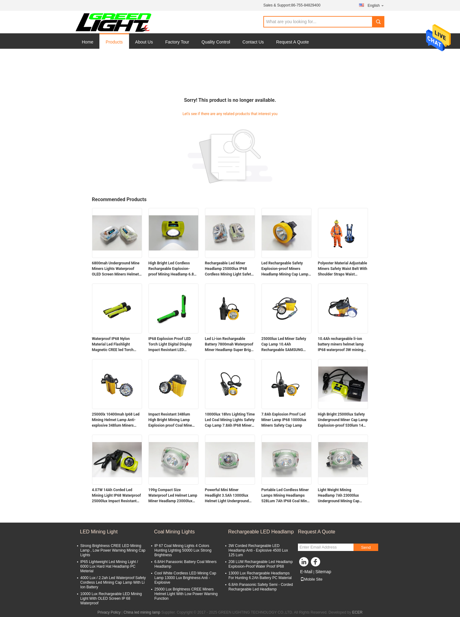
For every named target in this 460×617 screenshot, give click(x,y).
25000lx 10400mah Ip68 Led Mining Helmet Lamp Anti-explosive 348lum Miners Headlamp (116, 420)
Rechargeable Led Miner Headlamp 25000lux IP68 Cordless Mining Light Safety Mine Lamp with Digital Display (229, 269)
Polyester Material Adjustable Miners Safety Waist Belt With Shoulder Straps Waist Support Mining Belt (342, 269)
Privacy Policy (109, 612)
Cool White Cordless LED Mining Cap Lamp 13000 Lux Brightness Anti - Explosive (185, 578)
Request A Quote (292, 41)
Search (378, 21)
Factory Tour (177, 41)
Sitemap (323, 571)
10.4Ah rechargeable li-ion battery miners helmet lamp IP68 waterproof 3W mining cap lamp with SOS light (341, 345)
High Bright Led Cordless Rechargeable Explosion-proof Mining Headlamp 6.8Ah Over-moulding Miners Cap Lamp (173, 269)
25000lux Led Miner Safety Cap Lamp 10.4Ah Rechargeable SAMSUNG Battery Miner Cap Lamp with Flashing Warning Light (285, 345)
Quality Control (216, 41)
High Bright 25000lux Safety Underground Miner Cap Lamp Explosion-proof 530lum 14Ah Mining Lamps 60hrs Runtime (343, 420)
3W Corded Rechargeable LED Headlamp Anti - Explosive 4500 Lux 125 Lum (258, 550)
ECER (357, 612)
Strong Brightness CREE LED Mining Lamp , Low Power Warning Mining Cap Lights (112, 550)
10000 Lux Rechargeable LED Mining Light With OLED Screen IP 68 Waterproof (111, 598)
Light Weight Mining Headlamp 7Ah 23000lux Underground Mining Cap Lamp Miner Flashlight (338, 496)
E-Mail (306, 571)
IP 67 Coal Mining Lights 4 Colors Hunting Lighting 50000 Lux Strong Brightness (182, 550)
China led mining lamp (141, 612)
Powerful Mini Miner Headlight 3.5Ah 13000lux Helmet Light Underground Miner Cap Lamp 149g (227, 496)
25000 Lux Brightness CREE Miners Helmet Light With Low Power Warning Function (186, 594)
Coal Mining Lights (174, 531)
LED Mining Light (99, 531)
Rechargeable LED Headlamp (261, 531)
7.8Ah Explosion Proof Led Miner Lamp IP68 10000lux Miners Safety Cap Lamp (284, 420)
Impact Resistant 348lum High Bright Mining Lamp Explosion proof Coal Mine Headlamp (170, 420)
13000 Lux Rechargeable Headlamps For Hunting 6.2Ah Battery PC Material (260, 575)
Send (365, 547)
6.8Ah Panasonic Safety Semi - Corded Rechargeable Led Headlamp (260, 586)
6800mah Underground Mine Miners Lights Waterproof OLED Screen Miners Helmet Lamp (116, 269)
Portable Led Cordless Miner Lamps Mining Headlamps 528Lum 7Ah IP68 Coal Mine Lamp (285, 496)
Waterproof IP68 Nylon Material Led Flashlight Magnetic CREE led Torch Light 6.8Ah (113, 345)
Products (114, 41)
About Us (144, 41)
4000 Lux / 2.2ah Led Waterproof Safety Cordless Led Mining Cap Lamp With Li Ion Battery (113, 582)
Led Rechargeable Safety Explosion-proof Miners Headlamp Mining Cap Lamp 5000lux (284, 269)
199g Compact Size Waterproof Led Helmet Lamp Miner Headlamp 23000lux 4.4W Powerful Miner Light (172, 496)
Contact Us (253, 41)
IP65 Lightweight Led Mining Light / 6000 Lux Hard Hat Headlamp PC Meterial (109, 566)
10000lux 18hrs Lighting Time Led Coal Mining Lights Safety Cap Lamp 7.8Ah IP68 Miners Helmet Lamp (230, 420)
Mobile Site (311, 579)
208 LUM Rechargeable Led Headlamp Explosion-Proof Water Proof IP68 (260, 564)
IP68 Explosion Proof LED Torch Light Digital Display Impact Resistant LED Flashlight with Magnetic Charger (170, 345)
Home (87, 41)
